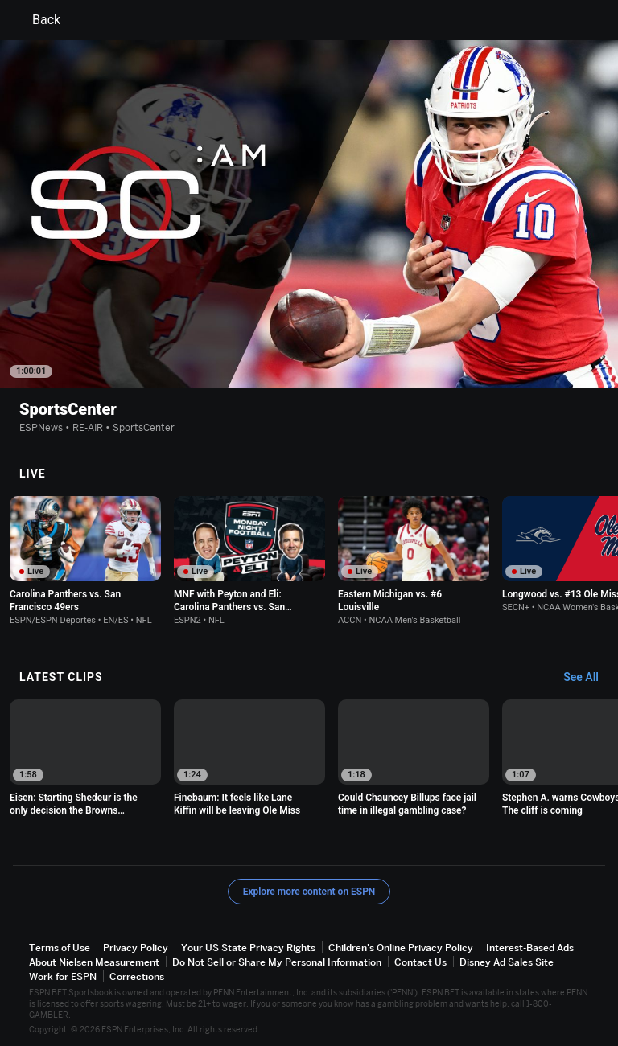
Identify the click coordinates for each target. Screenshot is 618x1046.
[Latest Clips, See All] (588, 678)
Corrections (136, 976)
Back (36, 20)
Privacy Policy (135, 947)
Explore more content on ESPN (309, 891)
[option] (85, 561)
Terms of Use (59, 947)
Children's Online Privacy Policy (400, 947)
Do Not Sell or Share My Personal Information (276, 962)
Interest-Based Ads (530, 947)
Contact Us (420, 962)
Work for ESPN (63, 976)
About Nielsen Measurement (94, 962)
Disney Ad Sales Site (506, 962)
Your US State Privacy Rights (248, 947)
